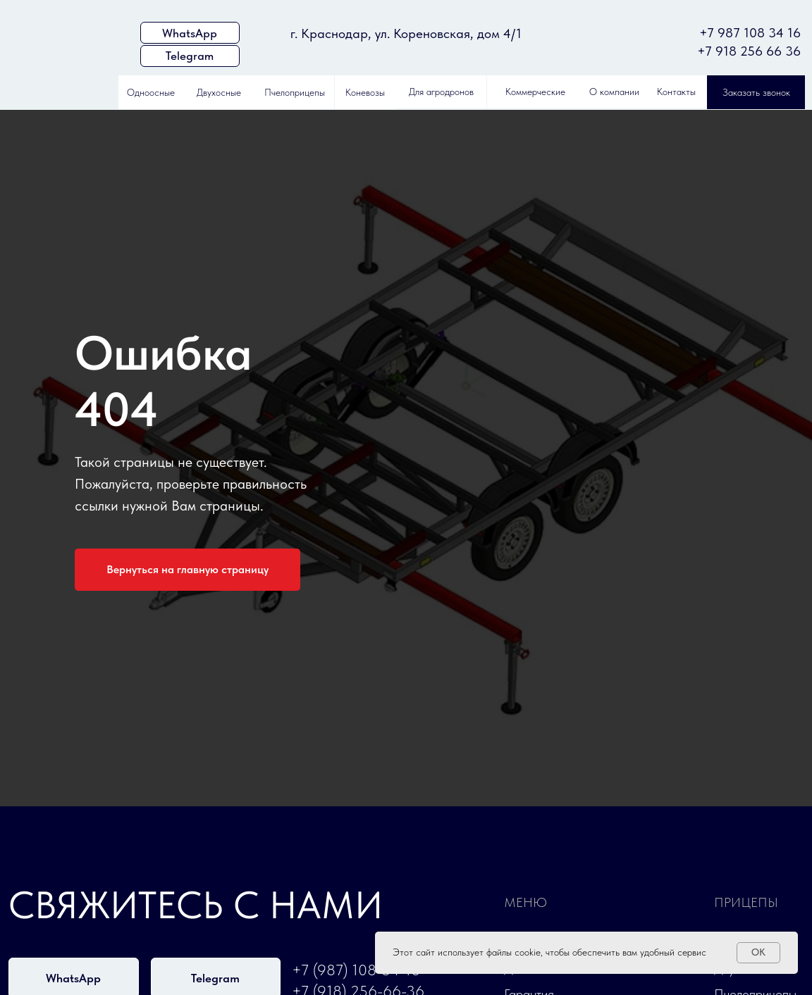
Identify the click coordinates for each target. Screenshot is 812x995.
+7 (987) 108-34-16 (356, 969)
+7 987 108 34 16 (750, 33)
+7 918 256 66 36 (749, 51)
